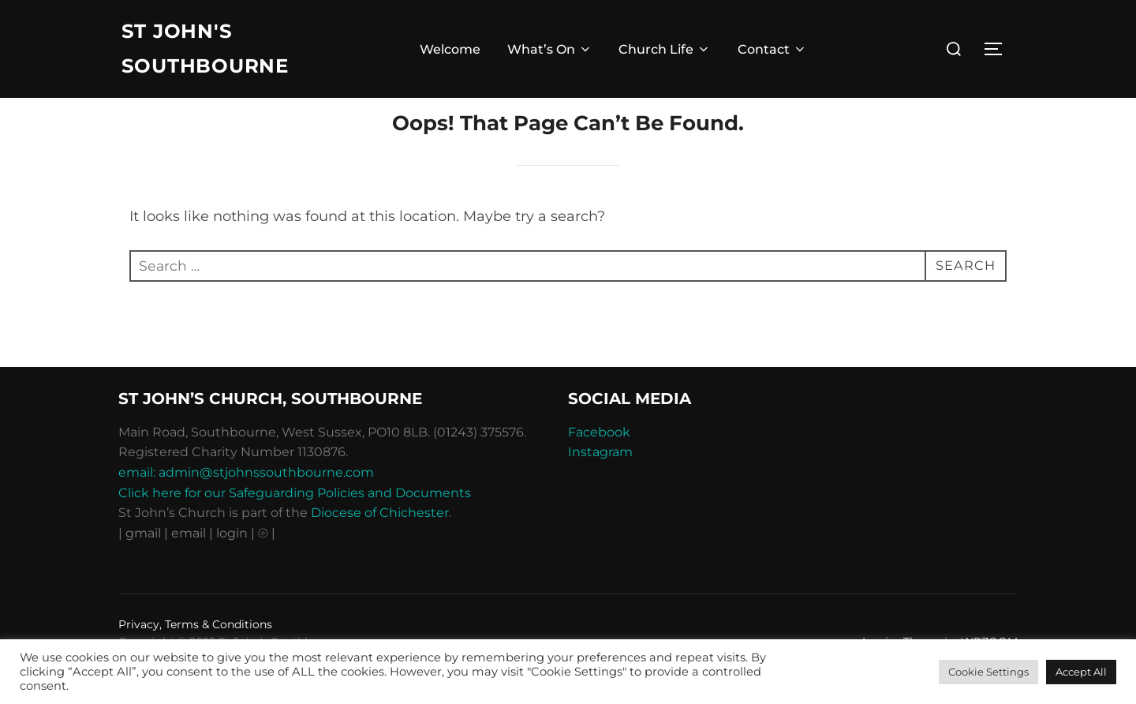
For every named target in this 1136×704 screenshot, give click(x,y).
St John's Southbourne (210, 51)
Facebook (599, 464)
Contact (772, 51)
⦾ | (266, 565)
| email (186, 565)
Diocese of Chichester (380, 544)
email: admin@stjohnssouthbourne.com (246, 504)
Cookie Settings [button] (988, 671)
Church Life (664, 51)
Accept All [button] (1081, 671)
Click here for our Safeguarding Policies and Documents (294, 525)
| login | (232, 565)
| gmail (141, 565)
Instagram (600, 484)
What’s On (549, 51)
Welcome (450, 51)
